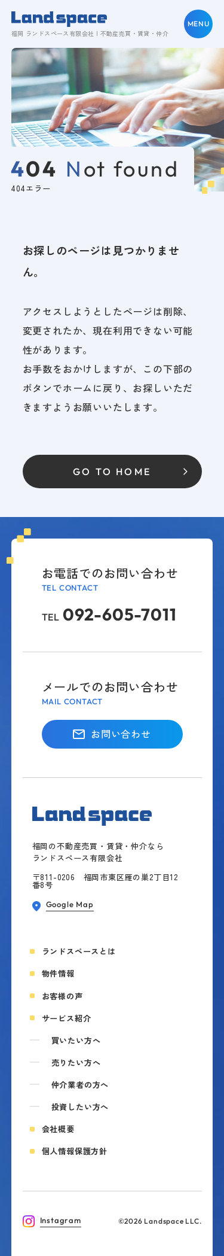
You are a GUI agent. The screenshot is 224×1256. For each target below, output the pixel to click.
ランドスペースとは (79, 951)
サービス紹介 (66, 1018)
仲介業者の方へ (80, 1084)
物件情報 (58, 973)
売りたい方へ (76, 1062)
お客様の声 (62, 996)
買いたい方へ (76, 1040)
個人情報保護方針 (75, 1151)
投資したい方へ (80, 1106)
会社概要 (58, 1129)
